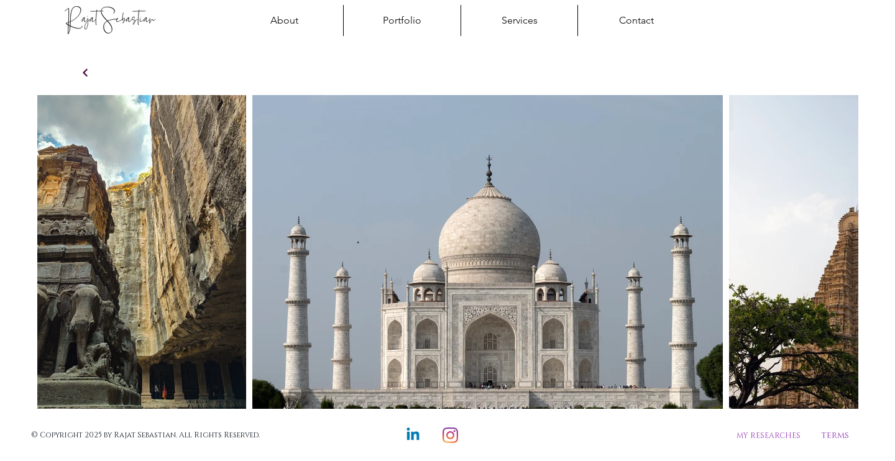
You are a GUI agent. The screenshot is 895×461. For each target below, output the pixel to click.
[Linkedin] (413, 435)
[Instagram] (450, 435)
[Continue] (85, 72)
